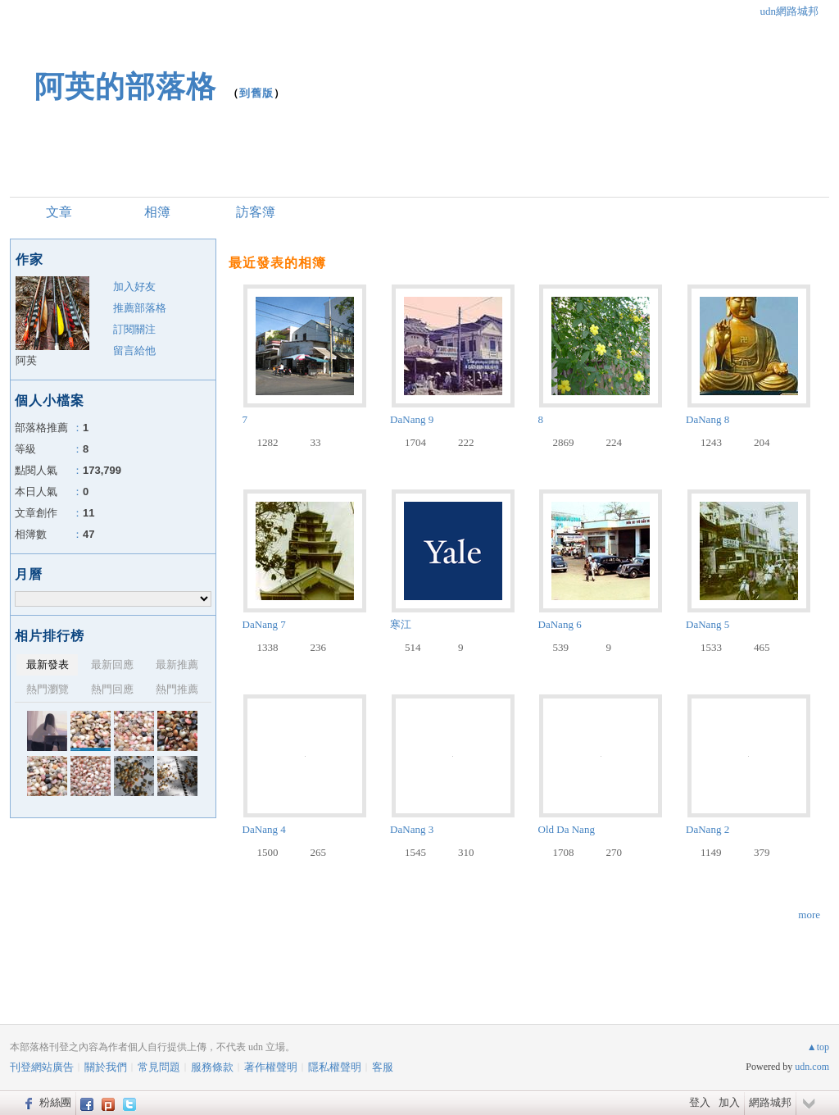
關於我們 (105, 1067)
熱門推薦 (177, 689)
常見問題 (159, 1067)
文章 (59, 212)
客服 (382, 1067)
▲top (818, 1047)
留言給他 (134, 350)
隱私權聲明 (334, 1067)
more (809, 914)
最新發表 (47, 664)
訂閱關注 (134, 329)
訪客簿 (255, 212)
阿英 (26, 360)
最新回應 (112, 664)
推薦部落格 (139, 308)
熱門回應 (112, 689)
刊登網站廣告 (42, 1067)
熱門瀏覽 (47, 689)
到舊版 (256, 93)
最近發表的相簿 (277, 263)
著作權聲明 (270, 1067)
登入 (699, 1102)
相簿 (157, 212)
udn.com (812, 1066)
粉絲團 (55, 1102)
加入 (729, 1102)
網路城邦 (770, 1102)
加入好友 (134, 286)
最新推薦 (177, 664)
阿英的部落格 (125, 86)
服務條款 (212, 1067)
